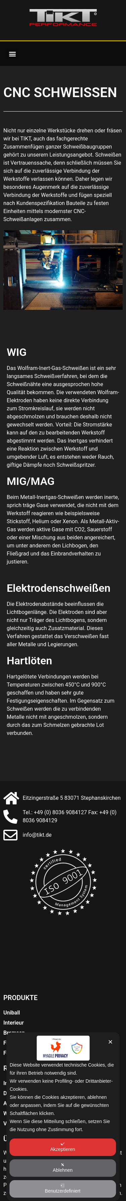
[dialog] (63, 1116)
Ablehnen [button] (63, 1168)
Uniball (11, 1012)
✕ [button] (110, 1042)
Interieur (13, 1023)
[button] (12, 53)
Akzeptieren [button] (62, 1147)
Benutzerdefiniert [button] (63, 1189)
